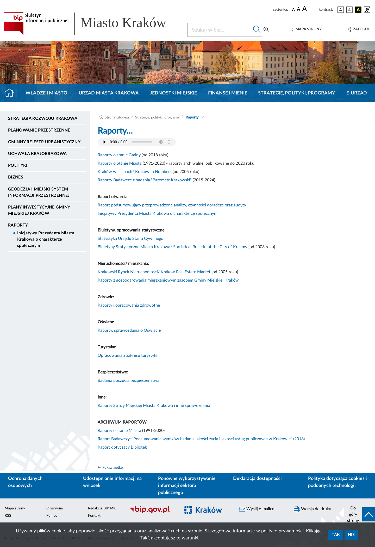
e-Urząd (356, 93)
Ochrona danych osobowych (25, 482)
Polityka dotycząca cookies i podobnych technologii (337, 482)
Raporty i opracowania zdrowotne (129, 305)
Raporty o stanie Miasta (119, 431)
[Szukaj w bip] (257, 30)
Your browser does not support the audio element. (137, 142)
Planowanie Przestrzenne (39, 130)
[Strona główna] (11, 93)
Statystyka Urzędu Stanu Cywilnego (130, 238)
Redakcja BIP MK (102, 508)
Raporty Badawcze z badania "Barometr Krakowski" (145, 180)
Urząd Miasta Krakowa (109, 93)
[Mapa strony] (306, 29)
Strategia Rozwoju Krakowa (42, 118)
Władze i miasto (46, 93)
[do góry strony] (359, 514)
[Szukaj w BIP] (220, 30)
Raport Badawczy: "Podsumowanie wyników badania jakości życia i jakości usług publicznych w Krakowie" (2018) (201, 439)
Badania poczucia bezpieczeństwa (128, 380)
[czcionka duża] (310, 9)
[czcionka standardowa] (293, 9)
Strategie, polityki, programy (296, 93)
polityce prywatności (282, 531)
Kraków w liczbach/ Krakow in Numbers (135, 172)
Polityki (18, 165)
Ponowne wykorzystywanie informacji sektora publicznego (187, 485)
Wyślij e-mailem (257, 509)
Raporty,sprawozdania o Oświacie (129, 330)
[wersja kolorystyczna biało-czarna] (349, 10)
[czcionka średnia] (298, 9)
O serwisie (54, 508)
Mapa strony (15, 508)
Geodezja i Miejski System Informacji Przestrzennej (39, 192)
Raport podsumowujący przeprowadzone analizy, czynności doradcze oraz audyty (172, 205)
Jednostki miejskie (173, 93)
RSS (8, 516)
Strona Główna (117, 117)
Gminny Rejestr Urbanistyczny (44, 142)
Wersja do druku (312, 509)
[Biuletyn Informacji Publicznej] (152, 513)
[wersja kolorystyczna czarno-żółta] (358, 10)
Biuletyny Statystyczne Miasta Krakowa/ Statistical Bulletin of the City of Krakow (173, 247)
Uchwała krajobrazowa (37, 154)
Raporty (18, 225)
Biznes (15, 177)
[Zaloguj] (358, 29)
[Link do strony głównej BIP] (92, 23)
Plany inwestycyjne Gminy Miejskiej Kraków (39, 210)
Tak (336, 535)
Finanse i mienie (227, 93)
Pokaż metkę (112, 467)
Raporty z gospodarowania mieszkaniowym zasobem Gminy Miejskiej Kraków (168, 280)
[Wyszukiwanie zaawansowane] (266, 29)
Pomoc (52, 516)
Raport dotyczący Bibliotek (122, 447)
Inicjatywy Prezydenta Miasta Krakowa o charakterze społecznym (45, 239)
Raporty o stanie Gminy (119, 155)
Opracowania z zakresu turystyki (127, 355)
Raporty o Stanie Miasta (120, 163)
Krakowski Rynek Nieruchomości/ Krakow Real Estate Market (154, 272)
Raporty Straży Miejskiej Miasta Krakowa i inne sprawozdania (154, 405)
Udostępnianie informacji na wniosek (112, 482)
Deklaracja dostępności (257, 478)
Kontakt (94, 516)
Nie (351, 535)
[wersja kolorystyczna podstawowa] (341, 10)
